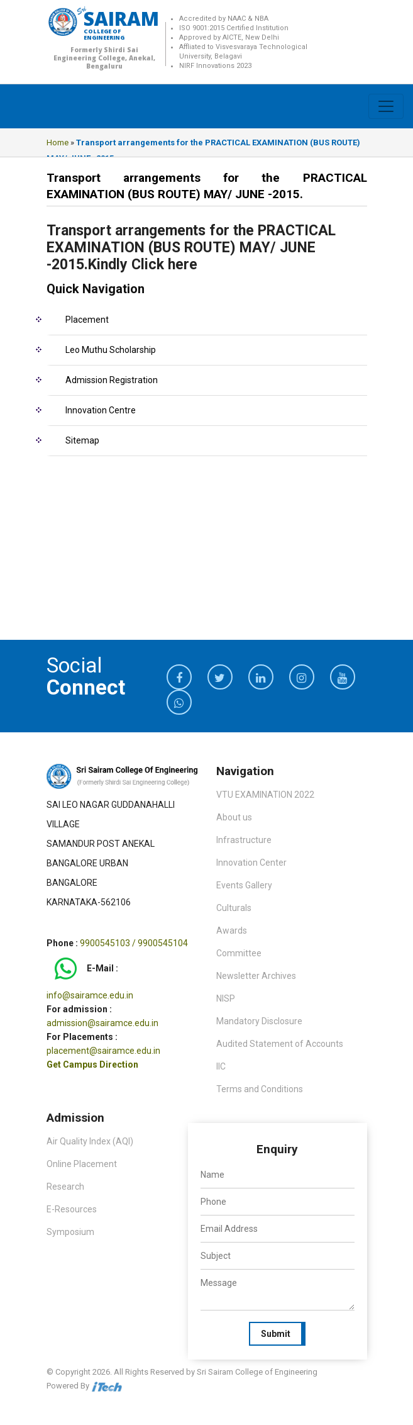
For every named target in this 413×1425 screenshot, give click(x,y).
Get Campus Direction (92, 1064)
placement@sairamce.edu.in (103, 1051)
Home (58, 142)
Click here (162, 264)
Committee (239, 953)
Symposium (70, 1232)
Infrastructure (244, 840)
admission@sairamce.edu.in (102, 1023)
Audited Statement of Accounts (279, 1044)
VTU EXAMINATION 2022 (265, 795)
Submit (275, 1334)
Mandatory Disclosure (259, 1021)
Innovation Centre (100, 410)
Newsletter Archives (256, 976)
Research (65, 1187)
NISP (225, 998)
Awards (231, 930)
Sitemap (82, 440)
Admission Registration (111, 380)
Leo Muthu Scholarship (110, 350)
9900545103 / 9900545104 (134, 943)
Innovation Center (251, 863)
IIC (221, 1066)
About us (234, 817)
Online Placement (82, 1164)
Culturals (233, 908)
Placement (87, 320)
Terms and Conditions (259, 1089)
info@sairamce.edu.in (90, 995)
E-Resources (72, 1209)
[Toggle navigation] (386, 106)
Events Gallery (244, 885)
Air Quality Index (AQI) (90, 1141)
